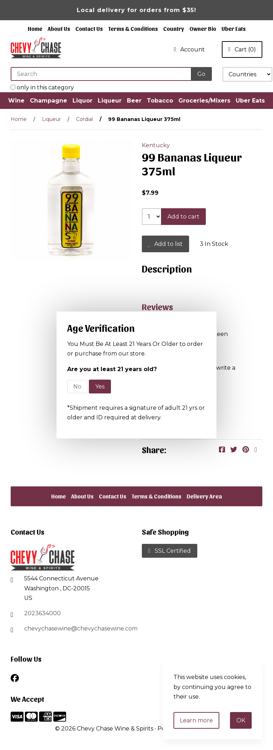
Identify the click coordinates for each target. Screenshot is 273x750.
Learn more (196, 720)
